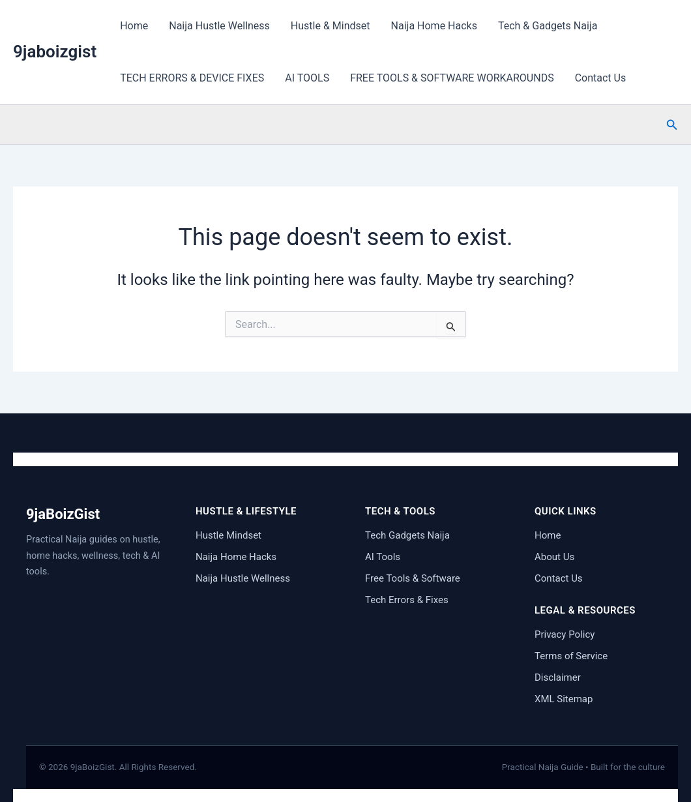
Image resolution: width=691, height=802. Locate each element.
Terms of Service (571, 656)
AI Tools (382, 557)
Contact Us (600, 78)
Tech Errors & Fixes (406, 600)
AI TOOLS (307, 78)
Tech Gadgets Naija (407, 535)
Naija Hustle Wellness (219, 26)
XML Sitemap (564, 699)
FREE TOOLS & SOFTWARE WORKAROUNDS (451, 78)
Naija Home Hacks (434, 26)
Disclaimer (558, 677)
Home (134, 26)
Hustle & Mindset (330, 26)
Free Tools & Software (412, 578)
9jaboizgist (54, 51)
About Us (554, 557)
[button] (672, 125)
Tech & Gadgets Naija (547, 26)
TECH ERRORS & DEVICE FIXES (192, 78)
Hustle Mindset (228, 535)
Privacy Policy (565, 634)
